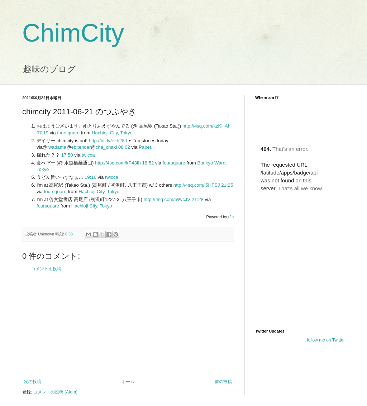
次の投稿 (32, 381)
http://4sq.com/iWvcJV (167, 199)
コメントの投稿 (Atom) (55, 392)
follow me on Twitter (326, 340)
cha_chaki (106, 147)
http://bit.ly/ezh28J (108, 140)
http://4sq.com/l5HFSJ (196, 185)
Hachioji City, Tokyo (112, 132)
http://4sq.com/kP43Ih (118, 163)
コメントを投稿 (46, 268)
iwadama (56, 147)
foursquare (68, 132)
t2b (231, 217)
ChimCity (73, 33)
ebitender (81, 147)
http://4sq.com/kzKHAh (206, 126)
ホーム (127, 381)
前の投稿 (223, 381)
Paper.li (146, 147)
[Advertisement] (128, 325)
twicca (88, 155)
